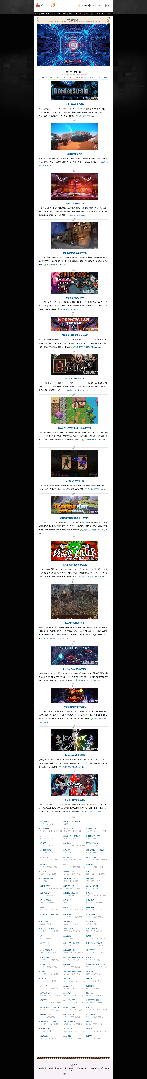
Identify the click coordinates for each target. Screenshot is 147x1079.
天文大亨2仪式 (46, 900)
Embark (68, 843)
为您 (98, 77)
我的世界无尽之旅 (93, 843)
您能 (43, 77)
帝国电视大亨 (46, 893)
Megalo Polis (92, 971)
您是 (105, 77)
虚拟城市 (90, 986)
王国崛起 (68, 993)
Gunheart (44, 871)
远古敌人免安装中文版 (75, 481)
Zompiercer (91, 829)
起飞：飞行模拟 (93, 886)
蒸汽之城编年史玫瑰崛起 (96, 850)
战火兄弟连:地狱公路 (72, 821)
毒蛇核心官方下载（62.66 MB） (70, 309)
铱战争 (89, 1021)
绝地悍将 (90, 879)
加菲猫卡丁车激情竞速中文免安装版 (75, 518)
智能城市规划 (70, 886)
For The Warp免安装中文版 (74, 669)
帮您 (91, 77)
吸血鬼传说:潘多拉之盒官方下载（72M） (57, 638)
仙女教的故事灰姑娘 (94, 943)
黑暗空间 (90, 864)
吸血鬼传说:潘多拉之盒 (74, 623)
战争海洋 (68, 857)
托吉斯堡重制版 (70, 871)
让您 (64, 77)
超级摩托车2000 (47, 850)
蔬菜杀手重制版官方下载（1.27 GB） (93, 576)
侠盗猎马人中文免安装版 (75, 378)
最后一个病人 (70, 829)
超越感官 (68, 964)
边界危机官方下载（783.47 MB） (89, 116)
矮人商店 (90, 900)
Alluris (43, 971)
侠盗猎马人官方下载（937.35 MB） (78, 390)
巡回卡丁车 (69, 864)
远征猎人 (90, 1007)
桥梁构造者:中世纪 (47, 879)
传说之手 (68, 900)
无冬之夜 (68, 936)
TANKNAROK (45, 857)
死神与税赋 (69, 929)
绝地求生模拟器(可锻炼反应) (51, 1007)
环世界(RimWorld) (93, 836)
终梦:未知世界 (70, 879)
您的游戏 (74, 1065)
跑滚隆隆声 (91, 950)
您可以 (71, 77)
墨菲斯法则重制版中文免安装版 (75, 335)
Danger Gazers (92, 857)
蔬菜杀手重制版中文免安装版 (75, 565)
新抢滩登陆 (45, 943)
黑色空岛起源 (46, 1029)
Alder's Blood (70, 1007)
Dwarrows (68, 1029)
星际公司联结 (46, 886)
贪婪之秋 (44, 907)
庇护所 (89, 1036)
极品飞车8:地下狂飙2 (72, 943)
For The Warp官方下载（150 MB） (89, 680)
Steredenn (91, 957)
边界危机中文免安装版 (75, 104)
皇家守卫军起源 (93, 1000)
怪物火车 (68, 979)
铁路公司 (90, 893)
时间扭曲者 (45, 957)
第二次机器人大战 (71, 893)
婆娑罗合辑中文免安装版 (75, 800)
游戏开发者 (45, 821)
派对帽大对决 (46, 829)
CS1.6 (43, 836)
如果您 (50, 77)
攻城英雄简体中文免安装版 (75, 707)
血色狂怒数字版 (70, 1000)
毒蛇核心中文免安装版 (75, 297)
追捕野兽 (68, 1036)
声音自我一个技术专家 (73, 971)
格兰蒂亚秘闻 (92, 929)
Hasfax (43, 979)
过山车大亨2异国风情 (73, 836)
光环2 (43, 936)
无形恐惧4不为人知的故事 (50, 1021)
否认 (66, 907)
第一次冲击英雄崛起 (48, 929)
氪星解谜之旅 (70, 950)
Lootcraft (44, 986)
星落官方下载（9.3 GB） (78, 215)
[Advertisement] (18, 44)
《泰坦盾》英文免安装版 (50, 914)
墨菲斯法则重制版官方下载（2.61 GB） (89, 347)
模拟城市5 (44, 921)
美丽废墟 (90, 907)
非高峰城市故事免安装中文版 (75, 253)
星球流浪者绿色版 (74, 154)
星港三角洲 (45, 1036)
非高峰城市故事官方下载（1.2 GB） (58, 265)
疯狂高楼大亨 (46, 993)
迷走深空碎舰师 (46, 950)
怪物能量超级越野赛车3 (96, 964)
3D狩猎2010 (69, 921)
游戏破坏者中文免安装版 (75, 755)
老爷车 (43, 843)
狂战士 (89, 979)
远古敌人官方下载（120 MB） (97, 489)
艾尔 (89, 871)
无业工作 (68, 986)
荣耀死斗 (90, 936)
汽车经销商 (91, 1014)
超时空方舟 (69, 914)
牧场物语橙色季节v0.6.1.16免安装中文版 (75, 428)
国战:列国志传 (46, 1014)
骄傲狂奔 (44, 864)
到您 (57, 77)
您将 (84, 77)
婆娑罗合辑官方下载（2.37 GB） (95, 812)
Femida (90, 993)
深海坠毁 (90, 1029)
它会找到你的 (70, 1014)
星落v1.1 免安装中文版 (74, 203)
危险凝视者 (91, 914)
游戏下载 (66, 1074)
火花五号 (44, 1000)
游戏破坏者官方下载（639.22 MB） (73, 767)
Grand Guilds (45, 964)
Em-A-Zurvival (70, 1021)
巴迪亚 (67, 850)
